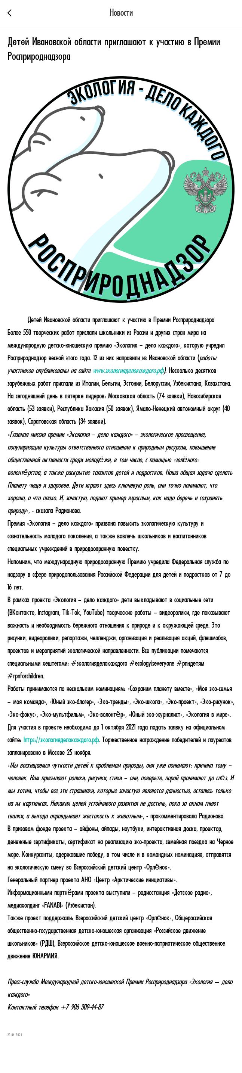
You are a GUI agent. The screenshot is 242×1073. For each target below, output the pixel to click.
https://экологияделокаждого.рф (61, 740)
